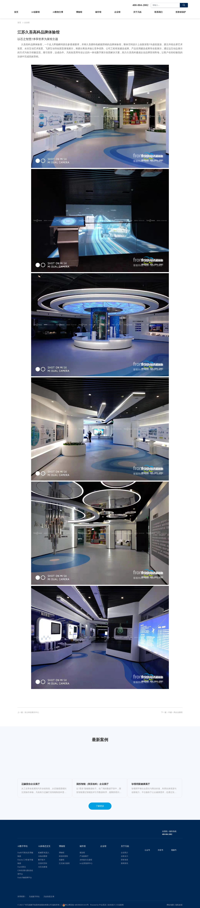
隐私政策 (179, 905)
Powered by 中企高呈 (98, 905)
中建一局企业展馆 (175, 712)
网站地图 (170, 905)
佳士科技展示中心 (32, 712)
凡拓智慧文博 (48, 897)
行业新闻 (120, 905)
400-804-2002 (167, 834)
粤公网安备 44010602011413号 (75, 905)
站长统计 (111, 905)
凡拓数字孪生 (34, 897)
